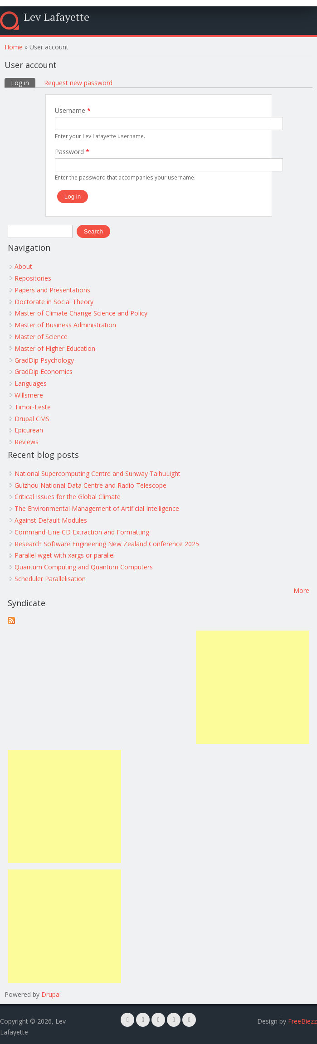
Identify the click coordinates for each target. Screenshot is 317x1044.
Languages (31, 383)
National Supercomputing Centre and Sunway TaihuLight (97, 473)
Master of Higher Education (55, 348)
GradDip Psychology (44, 360)
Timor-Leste (33, 407)
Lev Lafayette (56, 16)
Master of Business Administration (65, 324)
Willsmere (29, 395)
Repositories (33, 278)
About (23, 266)
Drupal (51, 994)
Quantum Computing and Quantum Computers (84, 567)
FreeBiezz (302, 1021)
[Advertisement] (252, 687)
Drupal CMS (32, 418)
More (301, 590)
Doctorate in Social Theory (54, 301)
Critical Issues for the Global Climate (68, 496)
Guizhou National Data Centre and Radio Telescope (90, 485)
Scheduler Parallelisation (50, 578)
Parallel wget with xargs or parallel (65, 555)
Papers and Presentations (52, 290)
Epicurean (29, 430)
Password (72, 151)
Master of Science (41, 336)
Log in (23, 82)
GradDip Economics (44, 371)
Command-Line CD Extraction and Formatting (82, 532)
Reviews (27, 441)
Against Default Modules (51, 520)
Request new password (78, 82)
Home (14, 47)
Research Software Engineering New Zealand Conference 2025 (107, 543)
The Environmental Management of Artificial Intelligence (97, 508)
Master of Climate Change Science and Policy (81, 313)
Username (73, 110)
